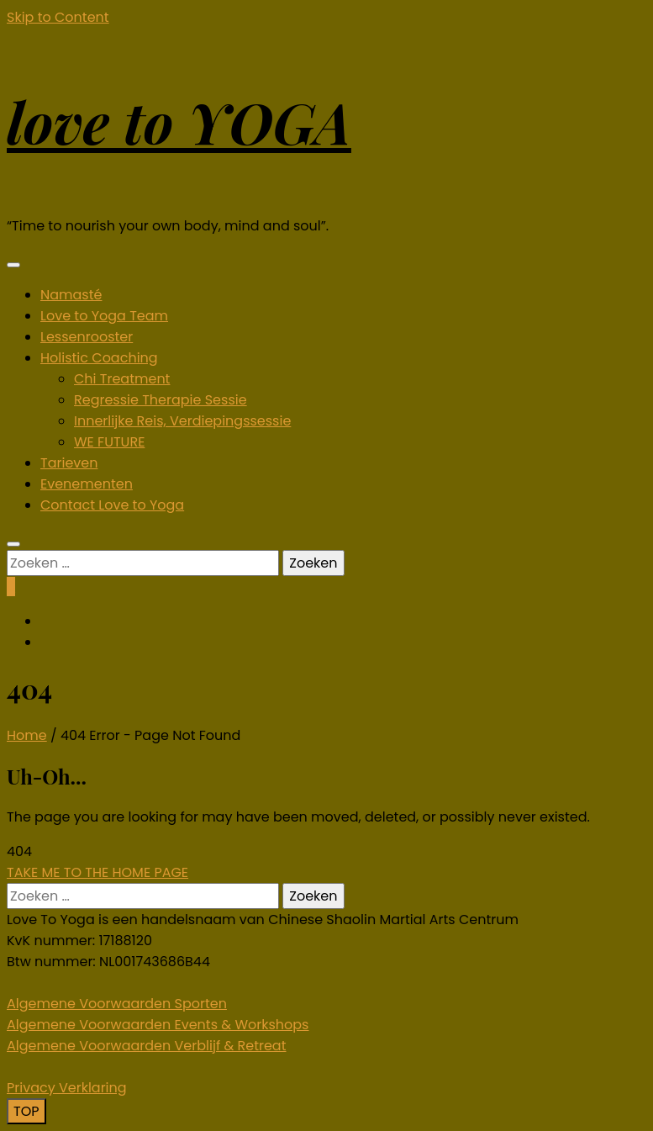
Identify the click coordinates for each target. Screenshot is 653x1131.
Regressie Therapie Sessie (160, 400)
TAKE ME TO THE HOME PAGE (97, 872)
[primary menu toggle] (13, 264)
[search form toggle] (13, 544)
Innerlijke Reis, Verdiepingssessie (182, 421)
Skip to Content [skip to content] (58, 17)
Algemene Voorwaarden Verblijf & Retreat (147, 1045)
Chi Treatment (122, 378)
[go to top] (26, 1111)
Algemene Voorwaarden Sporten (117, 1003)
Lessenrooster (86, 336)
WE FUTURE (109, 442)
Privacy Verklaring (67, 1087)
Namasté (71, 294)
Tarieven (68, 463)
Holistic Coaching (99, 357)
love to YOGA (179, 121)
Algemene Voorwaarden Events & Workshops (157, 1024)
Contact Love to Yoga (112, 505)
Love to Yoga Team (104, 315)
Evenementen (86, 484)
